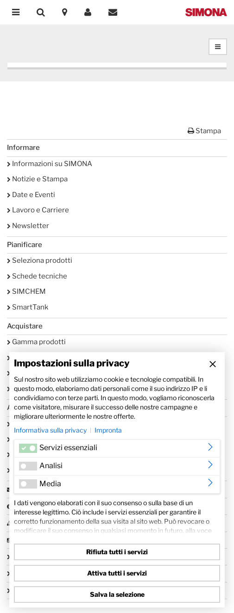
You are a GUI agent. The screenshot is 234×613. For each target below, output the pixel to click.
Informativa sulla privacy (50, 430)
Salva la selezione (117, 594)
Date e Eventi (31, 195)
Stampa (204, 131)
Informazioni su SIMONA (49, 164)
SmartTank (27, 307)
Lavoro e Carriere (38, 210)
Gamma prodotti (36, 342)
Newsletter (28, 226)
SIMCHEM (26, 291)
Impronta (108, 430)
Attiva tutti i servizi (117, 573)
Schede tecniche (37, 276)
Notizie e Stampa (37, 179)
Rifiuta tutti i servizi (117, 552)
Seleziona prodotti (39, 260)
